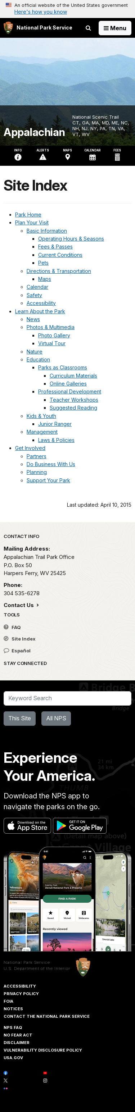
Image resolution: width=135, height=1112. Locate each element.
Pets (43, 263)
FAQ (12, 627)
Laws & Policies (56, 440)
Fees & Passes (55, 246)
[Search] (67, 698)
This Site (19, 718)
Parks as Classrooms (62, 367)
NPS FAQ (13, 1027)
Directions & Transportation (59, 271)
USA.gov (13, 1057)
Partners (36, 456)
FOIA (8, 1001)
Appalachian (34, 132)
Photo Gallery (54, 335)
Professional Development (69, 391)
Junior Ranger (55, 424)
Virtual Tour (52, 343)
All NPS (56, 718)
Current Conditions (60, 255)
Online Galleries (68, 383)
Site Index (20, 639)
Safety (34, 295)
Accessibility (41, 303)
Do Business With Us (51, 464)
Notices (13, 1008)
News (33, 319)
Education (38, 359)
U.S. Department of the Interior (37, 968)
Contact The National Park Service (47, 1016)
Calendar (37, 287)
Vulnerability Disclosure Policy (43, 1050)
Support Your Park (48, 480)
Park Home (28, 214)
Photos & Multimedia (51, 327)
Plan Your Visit (32, 222)
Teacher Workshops (74, 400)
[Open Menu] (115, 28)
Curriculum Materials (73, 376)
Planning (37, 472)
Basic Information (47, 231)
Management (42, 432)
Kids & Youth (41, 416)
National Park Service (27, 962)
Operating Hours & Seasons (71, 239)
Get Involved (30, 448)
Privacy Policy (21, 993)
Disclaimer (17, 1042)
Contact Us (19, 605)
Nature (34, 351)
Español (17, 650)
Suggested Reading (73, 408)
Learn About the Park (40, 311)
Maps (44, 279)
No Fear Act (18, 1035)
